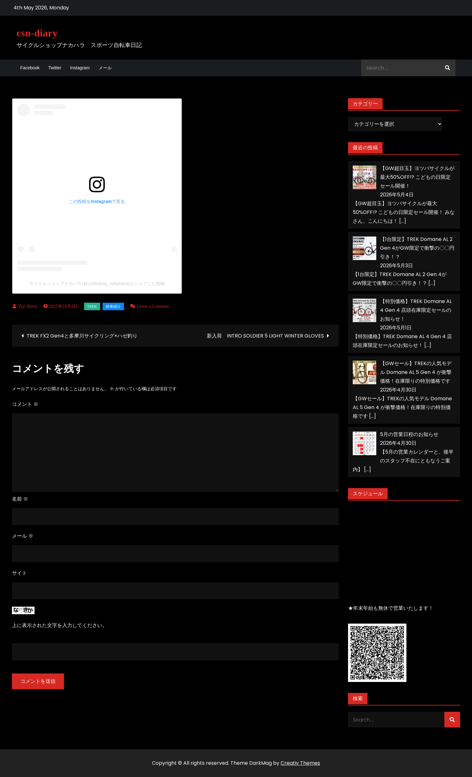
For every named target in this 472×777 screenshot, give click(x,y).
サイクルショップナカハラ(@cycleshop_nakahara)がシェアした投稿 (97, 283)
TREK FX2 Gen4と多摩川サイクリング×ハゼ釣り (82, 335)
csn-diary (37, 33)
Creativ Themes (300, 763)
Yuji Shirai (27, 306)
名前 (20, 499)
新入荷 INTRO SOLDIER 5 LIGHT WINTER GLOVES (265, 335)
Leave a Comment (153, 306)
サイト (19, 573)
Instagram (79, 67)
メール (105, 67)
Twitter (54, 67)
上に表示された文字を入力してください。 (59, 625)
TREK (92, 306)
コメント (25, 404)
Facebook (30, 67)
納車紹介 (113, 306)
